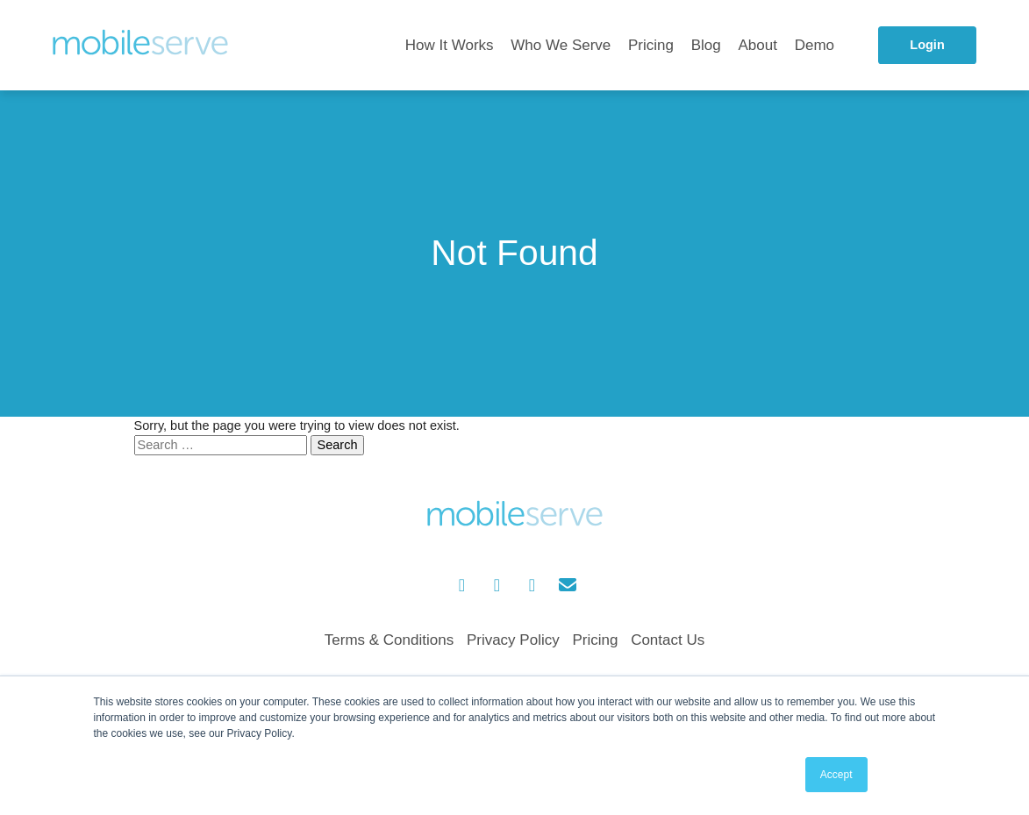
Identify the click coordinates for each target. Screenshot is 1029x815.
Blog (706, 45)
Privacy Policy (513, 640)
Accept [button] (836, 775)
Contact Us (667, 640)
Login (927, 45)
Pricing (651, 45)
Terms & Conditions (389, 640)
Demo (814, 45)
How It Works (449, 45)
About (758, 45)
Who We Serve (561, 45)
